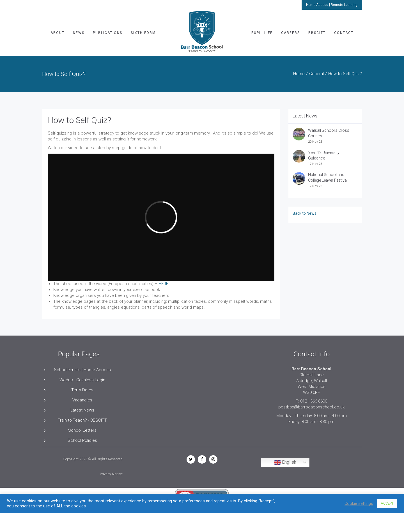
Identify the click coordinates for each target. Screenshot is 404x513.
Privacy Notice (111, 474)
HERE (162, 283)
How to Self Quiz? (79, 120)
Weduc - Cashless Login (82, 379)
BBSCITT (317, 33)
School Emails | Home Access (82, 369)
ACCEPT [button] (387, 503)
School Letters (82, 430)
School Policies (82, 440)
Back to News (304, 213)
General (316, 73)
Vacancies (82, 400)
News (78, 33)
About (57, 33)
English (285, 462)
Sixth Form (143, 33)
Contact (344, 33)
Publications (107, 33)
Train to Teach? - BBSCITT (82, 420)
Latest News (82, 410)
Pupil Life (262, 33)
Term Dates (82, 389)
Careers (290, 33)
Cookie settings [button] (359, 503)
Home (299, 73)
